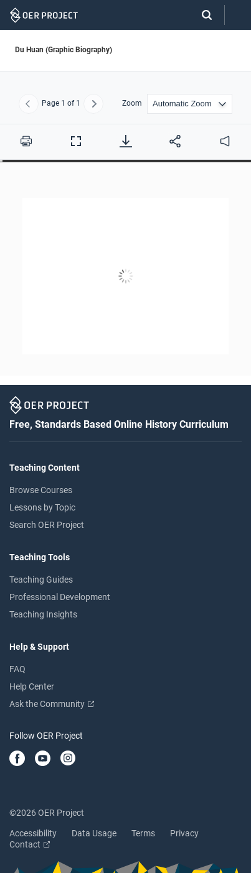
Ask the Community (51, 704)
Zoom (132, 103)
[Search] (200, 14)
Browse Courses (40, 490)
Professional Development (59, 597)
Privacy (184, 833)
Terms (143, 833)
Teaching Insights (43, 614)
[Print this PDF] (26, 141)
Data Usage (94, 833)
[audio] (225, 141)
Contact (29, 844)
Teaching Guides (41, 579)
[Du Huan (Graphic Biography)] (125, 277)
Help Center (31, 686)
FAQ (17, 669)
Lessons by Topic (42, 507)
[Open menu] (238, 15)
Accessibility (33, 833)
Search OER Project (46, 525)
